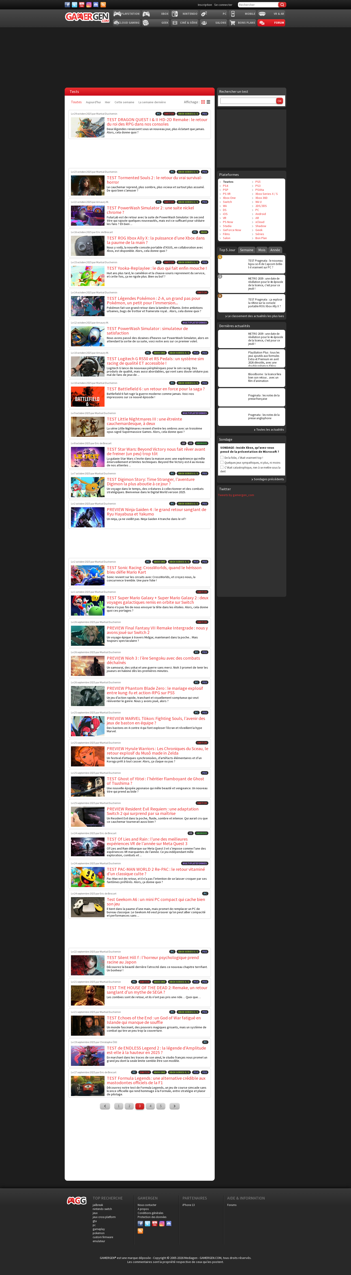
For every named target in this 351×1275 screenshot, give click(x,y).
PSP (225, 190)
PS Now (228, 222)
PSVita (259, 190)
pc (94, 1225)
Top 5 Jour (227, 250)
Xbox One (229, 198)
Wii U (258, 202)
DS (225, 210)
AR (257, 218)
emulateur (99, 1241)
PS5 (258, 182)
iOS (225, 214)
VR (224, 218)
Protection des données (152, 1217)
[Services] (103, 4)
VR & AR (279, 14)
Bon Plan (261, 238)
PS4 (225, 186)
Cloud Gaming (128, 23)
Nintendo (190, 14)
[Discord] (96, 4)
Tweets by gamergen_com (236, 495)
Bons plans (246, 23)
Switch (227, 202)
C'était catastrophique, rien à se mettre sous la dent (250, 469)
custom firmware (103, 1237)
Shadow (260, 226)
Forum (279, 23)
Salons (220, 23)
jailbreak (98, 1205)
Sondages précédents (269, 479)
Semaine (246, 250)
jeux (95, 1213)
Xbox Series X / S (266, 194)
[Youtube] (81, 4)
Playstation (130, 14)
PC (224, 14)
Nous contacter (147, 1205)
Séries (259, 234)
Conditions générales (150, 1213)
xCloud (259, 222)
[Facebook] (67, 4)
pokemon (99, 1233)
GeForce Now (232, 230)
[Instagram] (89, 4)
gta (95, 1221)
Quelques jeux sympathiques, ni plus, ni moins (252, 463)
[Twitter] (74, 4)
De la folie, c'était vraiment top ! (244, 458)
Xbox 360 (261, 198)
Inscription (205, 5)
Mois (261, 250)
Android (260, 214)
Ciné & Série (188, 23)
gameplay (99, 1229)
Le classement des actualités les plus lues (256, 316)
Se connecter (223, 5)
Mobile (250, 14)
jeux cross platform (104, 1217)
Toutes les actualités (270, 429)
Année (275, 250)
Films (226, 234)
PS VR (227, 194)
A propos (143, 1209)
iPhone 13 (188, 1205)
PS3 (258, 186)
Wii (225, 206)
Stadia (227, 226)
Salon (226, 238)
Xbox (164, 14)
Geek (164, 23)
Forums (231, 1205)
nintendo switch (102, 1209)
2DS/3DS (261, 206)
